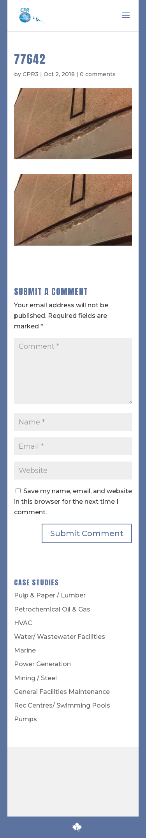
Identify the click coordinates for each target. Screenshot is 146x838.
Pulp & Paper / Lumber (50, 595)
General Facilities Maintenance (62, 691)
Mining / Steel (35, 678)
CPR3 (31, 74)
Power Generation (42, 664)
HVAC (23, 623)
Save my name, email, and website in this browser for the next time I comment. (73, 501)
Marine (25, 650)
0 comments (98, 74)
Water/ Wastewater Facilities (59, 636)
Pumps (25, 719)
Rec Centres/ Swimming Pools (62, 705)
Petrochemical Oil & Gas (52, 609)
